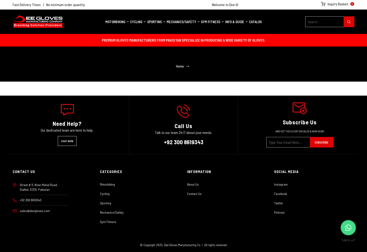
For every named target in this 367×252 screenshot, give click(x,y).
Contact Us (194, 194)
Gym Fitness (108, 222)
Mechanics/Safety (112, 212)
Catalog (255, 22)
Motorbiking (107, 184)
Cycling (105, 194)
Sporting (105, 203)
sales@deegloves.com (35, 211)
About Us (193, 184)
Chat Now (67, 141)
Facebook (280, 194)
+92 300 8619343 (183, 141)
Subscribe (321, 142)
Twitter (278, 203)
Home (180, 66)
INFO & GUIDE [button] (236, 22)
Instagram (281, 184)
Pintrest (279, 212)
